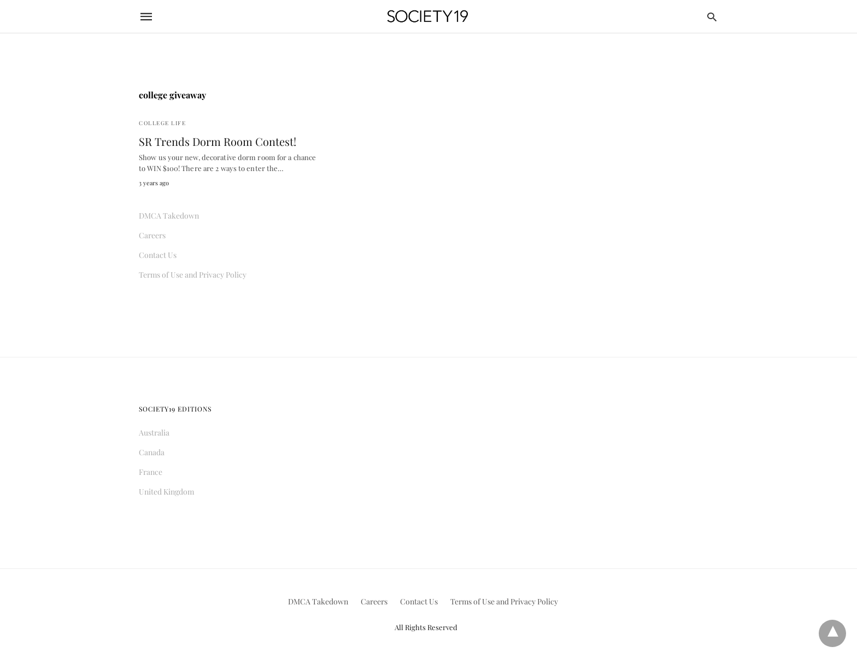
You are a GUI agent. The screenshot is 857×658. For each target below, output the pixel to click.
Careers (152, 235)
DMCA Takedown (169, 215)
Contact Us (158, 255)
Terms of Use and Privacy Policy (192, 274)
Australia (154, 432)
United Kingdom (166, 491)
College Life (162, 123)
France (150, 472)
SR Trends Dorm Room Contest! (217, 141)
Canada (152, 452)
